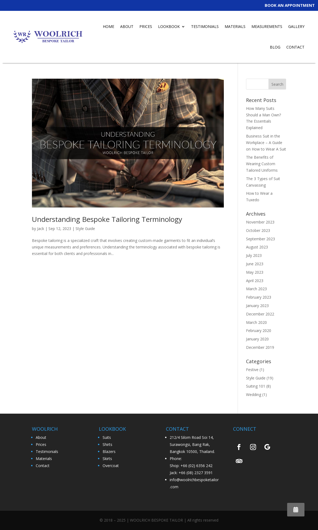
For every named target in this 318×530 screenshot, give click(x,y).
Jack (40, 228)
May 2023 (254, 272)
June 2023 (254, 263)
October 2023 (258, 230)
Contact (43, 465)
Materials (44, 458)
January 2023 (257, 305)
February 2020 (258, 330)
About (41, 437)
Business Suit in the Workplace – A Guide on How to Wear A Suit (266, 142)
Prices (41, 444)
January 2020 (257, 338)
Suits (107, 437)
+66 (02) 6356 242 (196, 465)
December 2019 (260, 347)
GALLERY (296, 26)
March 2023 (256, 288)
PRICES (145, 26)
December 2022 (260, 314)
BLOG (275, 47)
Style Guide (85, 228)
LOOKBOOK (169, 26)
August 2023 (257, 247)
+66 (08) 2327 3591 (196, 472)
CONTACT (295, 47)
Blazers (109, 451)
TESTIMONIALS (205, 26)
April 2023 (254, 280)
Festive (252, 369)
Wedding (253, 394)
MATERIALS (235, 26)
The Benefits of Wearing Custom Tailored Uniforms (262, 164)
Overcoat (111, 465)
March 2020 (256, 322)
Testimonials (47, 451)
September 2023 (260, 238)
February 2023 (258, 297)
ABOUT (126, 26)
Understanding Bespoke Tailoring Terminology (107, 219)
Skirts (107, 458)
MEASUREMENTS (266, 26)
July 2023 (254, 255)
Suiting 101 (255, 386)
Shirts (107, 444)
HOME (108, 26)
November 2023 (260, 222)
